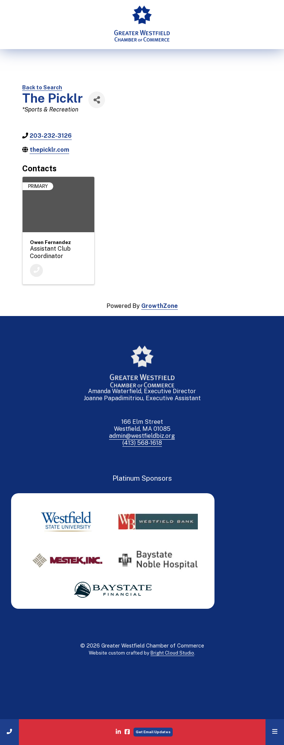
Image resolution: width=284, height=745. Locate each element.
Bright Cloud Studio (172, 653)
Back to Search (42, 87)
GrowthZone (159, 305)
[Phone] (36, 270)
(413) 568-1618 (142, 442)
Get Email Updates (153, 731)
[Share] (96, 100)
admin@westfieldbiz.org (142, 435)
